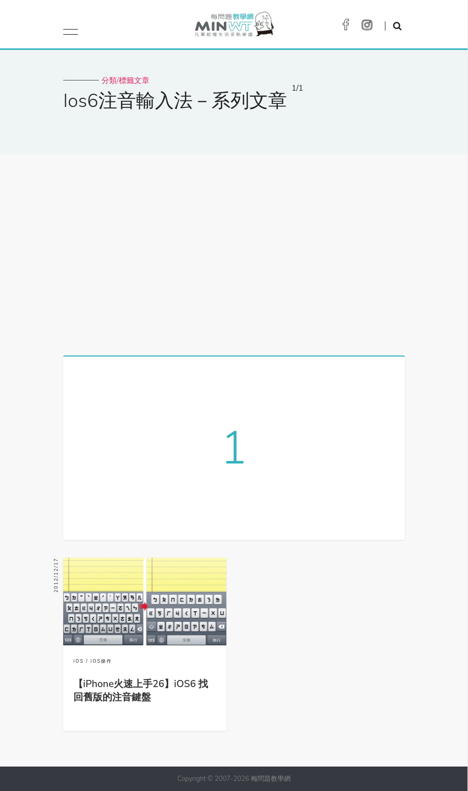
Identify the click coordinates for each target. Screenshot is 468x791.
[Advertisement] (234, 251)
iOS (78, 661)
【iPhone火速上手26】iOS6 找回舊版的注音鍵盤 (140, 690)
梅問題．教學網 (234, 26)
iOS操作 (102, 661)
